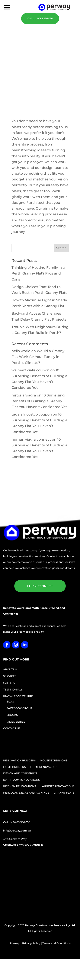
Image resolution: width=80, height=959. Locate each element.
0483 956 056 (21, 822)
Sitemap (14, 943)
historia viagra (24, 395)
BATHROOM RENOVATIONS (21, 779)
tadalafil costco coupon (32, 414)
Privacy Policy (31, 943)
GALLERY (9, 682)
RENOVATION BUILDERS (19, 760)
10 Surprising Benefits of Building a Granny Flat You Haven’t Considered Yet (39, 401)
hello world (21, 351)
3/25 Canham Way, (15, 838)
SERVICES (9, 676)
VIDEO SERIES (15, 721)
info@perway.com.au (17, 830)
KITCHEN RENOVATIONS (19, 786)
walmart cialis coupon (30, 370)
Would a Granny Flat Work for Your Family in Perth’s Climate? (38, 357)
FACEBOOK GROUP (19, 708)
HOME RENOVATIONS (44, 766)
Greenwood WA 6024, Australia (23, 844)
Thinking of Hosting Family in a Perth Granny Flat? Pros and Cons (38, 273)
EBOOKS (12, 714)
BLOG (10, 701)
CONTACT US (11, 728)
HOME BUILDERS (14, 766)
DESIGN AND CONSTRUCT (20, 773)
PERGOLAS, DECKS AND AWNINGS (26, 792)
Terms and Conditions (56, 943)
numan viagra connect (31, 439)
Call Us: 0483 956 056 (40, 18)
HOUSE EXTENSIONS (53, 760)
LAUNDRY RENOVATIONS (57, 786)
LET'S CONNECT (40, 586)
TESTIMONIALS (13, 689)
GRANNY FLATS (64, 792)
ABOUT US (10, 669)
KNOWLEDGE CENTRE (18, 696)
